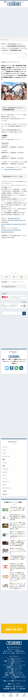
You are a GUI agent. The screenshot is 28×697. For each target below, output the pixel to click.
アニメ (10, 282)
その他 (4, 491)
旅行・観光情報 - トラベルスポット (14, 673)
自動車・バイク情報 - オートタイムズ (14, 675)
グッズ (4, 475)
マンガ (4, 453)
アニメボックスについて (15, 647)
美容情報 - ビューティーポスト (14, 667)
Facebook (11, 370)
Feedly (16, 370)
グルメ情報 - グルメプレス (14, 659)
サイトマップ (21, 653)
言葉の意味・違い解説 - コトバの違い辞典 (14, 688)
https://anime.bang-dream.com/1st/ (13, 169)
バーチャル (5, 469)
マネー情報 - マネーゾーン (14, 671)
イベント (4, 478)
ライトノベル (6, 456)
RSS (21, 370)
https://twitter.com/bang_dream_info (17, 220)
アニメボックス (15, 691)
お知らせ (4, 494)
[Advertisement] (14, 22)
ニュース (4, 447)
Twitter (7, 370)
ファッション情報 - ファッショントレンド (14, 665)
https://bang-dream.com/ (14, 218)
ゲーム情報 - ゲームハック (14, 663)
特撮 (3, 459)
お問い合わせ (20, 651)
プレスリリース (20, 282)
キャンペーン (6, 481)
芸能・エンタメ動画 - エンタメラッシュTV (14, 680)
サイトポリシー (10, 651)
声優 (14, 282)
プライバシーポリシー (14, 649)
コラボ (4, 484)
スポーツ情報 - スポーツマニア (14, 669)
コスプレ (4, 472)
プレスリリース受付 (10, 653)
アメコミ (4, 462)
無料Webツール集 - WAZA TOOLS (14, 686)
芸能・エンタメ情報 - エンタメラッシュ (15, 661)
